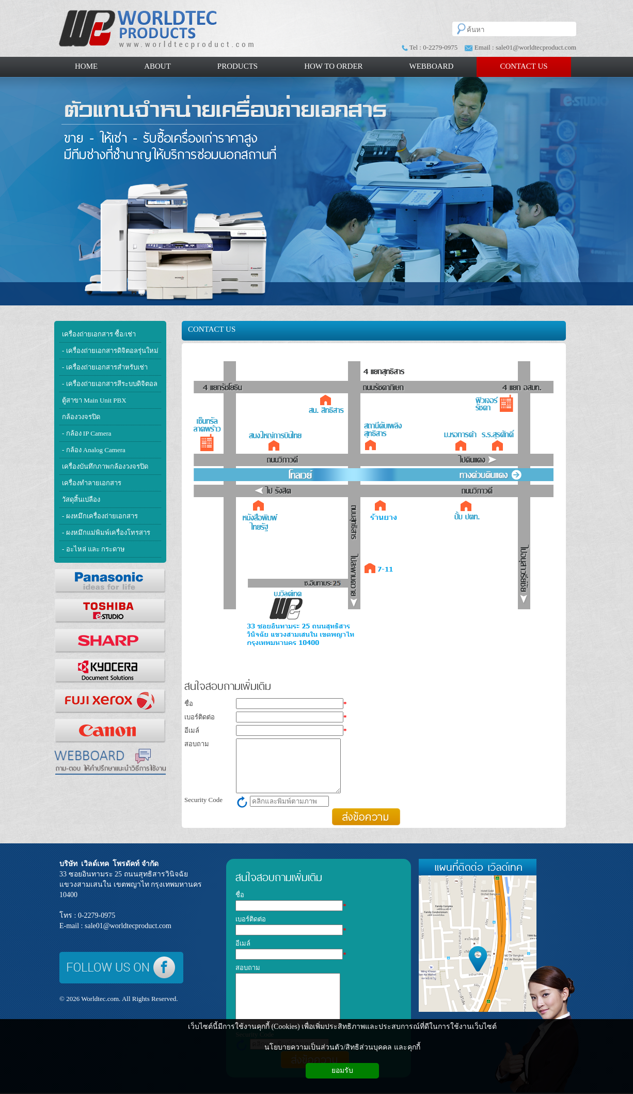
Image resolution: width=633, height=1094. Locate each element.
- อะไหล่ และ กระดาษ (93, 549)
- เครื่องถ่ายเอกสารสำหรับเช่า (105, 367)
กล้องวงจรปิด (81, 417)
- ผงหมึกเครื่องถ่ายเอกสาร (100, 516)
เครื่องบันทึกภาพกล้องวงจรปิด (105, 466)
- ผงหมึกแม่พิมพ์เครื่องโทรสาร (106, 532)
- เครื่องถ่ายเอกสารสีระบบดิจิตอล (109, 384)
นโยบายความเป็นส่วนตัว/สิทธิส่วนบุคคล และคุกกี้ (342, 1047)
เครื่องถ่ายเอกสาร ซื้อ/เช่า (99, 334)
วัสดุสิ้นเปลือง (81, 499)
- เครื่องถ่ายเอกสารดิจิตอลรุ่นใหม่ (110, 351)
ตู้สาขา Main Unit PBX (94, 400)
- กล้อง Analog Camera (93, 450)
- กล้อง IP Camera (87, 433)
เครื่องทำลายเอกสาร (91, 483)
